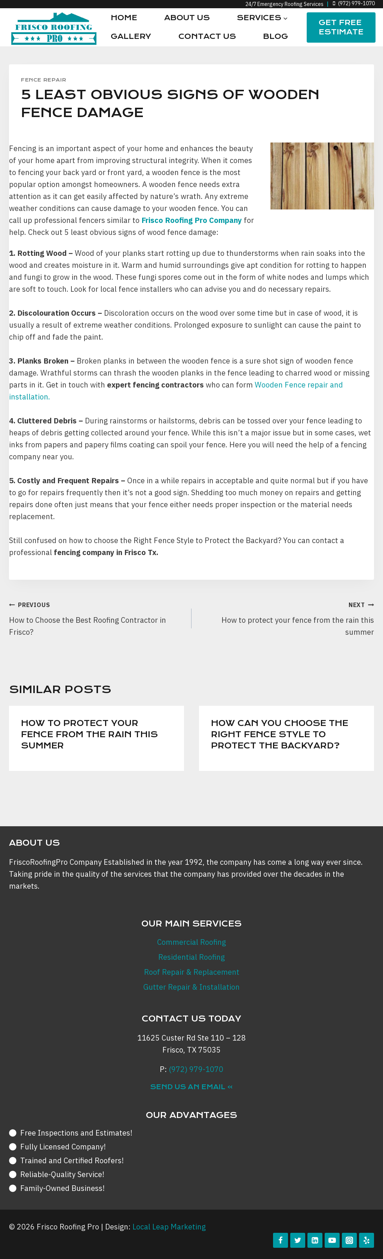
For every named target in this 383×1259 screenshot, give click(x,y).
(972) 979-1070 (196, 1069)
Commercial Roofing (191, 942)
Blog (275, 36)
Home (124, 17)
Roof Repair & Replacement (191, 972)
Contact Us (207, 36)
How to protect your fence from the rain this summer (286, 617)
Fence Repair (43, 80)
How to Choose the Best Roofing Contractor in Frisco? (96, 617)
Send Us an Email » (191, 1087)
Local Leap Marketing (169, 1227)
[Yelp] (366, 1240)
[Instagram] (349, 1240)
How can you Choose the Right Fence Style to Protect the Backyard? (279, 734)
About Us (187, 17)
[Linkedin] (314, 1240)
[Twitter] (297, 1240)
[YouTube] (332, 1240)
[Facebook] (280, 1240)
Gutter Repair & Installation (191, 987)
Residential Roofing (191, 957)
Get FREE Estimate (341, 27)
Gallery (131, 36)
